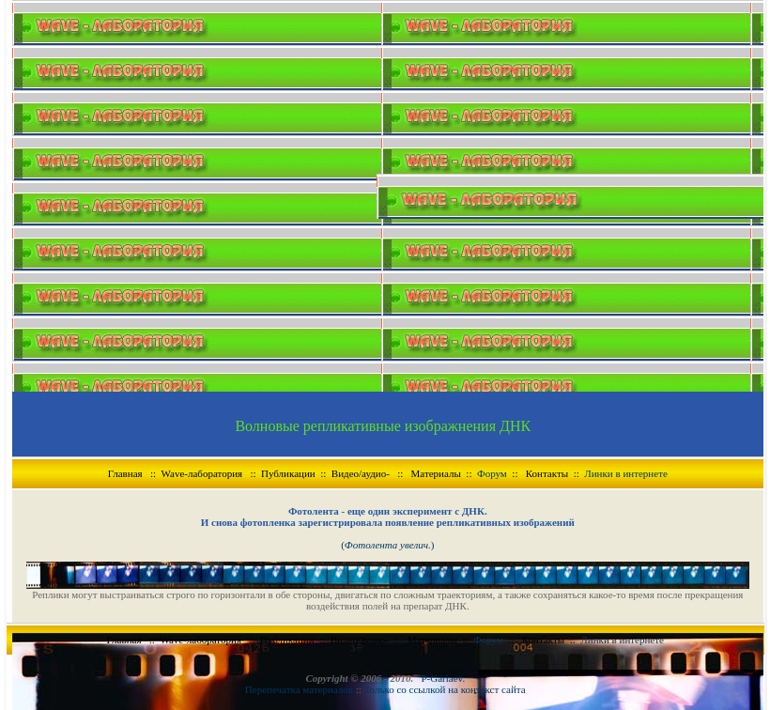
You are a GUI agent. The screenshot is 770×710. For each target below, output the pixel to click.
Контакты (547, 473)
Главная (125, 473)
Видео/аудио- (360, 473)
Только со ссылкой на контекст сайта (445, 689)
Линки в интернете (626, 473)
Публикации (288, 473)
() (387, 544)
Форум (492, 473)
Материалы (436, 473)
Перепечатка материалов (300, 689)
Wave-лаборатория (202, 473)
